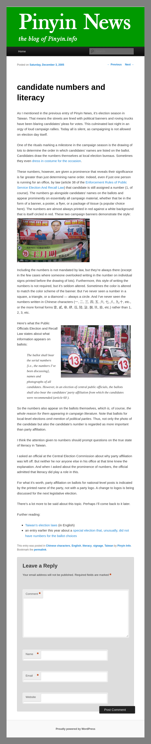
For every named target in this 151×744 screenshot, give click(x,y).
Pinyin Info (124, 545)
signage (98, 545)
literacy (87, 545)
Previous (114, 64)
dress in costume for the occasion (56, 161)
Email (32, 676)
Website (31, 697)
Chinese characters (58, 545)
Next (129, 64)
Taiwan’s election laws (41, 525)
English (76, 545)
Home (22, 51)
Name (32, 654)
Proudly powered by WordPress (75, 728)
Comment (33, 594)
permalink (40, 549)
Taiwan (109, 545)
